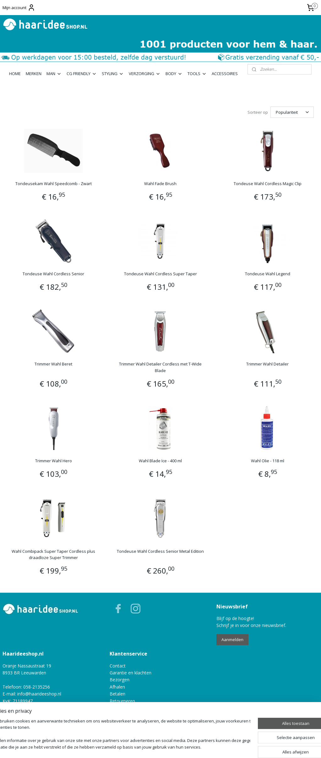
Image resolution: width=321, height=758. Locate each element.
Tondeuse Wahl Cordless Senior (53, 274)
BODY (174, 73)
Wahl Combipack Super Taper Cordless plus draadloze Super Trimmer (53, 554)
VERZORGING (144, 73)
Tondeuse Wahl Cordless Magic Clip (268, 183)
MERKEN (33, 73)
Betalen (117, 694)
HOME (15, 73)
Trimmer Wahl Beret (53, 364)
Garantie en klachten (130, 673)
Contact (118, 666)
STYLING (113, 73)
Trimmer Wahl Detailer (267, 364)
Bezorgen (119, 680)
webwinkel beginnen (174, 746)
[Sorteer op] (292, 112)
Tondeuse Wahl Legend (267, 274)
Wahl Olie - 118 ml (267, 461)
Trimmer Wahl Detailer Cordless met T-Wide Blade (160, 367)
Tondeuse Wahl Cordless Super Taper (160, 274)
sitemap (137, 746)
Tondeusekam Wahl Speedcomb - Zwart (53, 183)
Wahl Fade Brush (160, 183)
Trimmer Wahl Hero (53, 461)
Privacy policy (16, 722)
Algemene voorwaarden (27, 715)
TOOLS (197, 73)
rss (150, 746)
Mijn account (19, 7)
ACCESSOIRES (225, 73)
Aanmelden (232, 639)
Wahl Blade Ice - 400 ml (160, 461)
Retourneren (122, 701)
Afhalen (117, 687)
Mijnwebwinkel (229, 746)
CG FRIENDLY (82, 73)
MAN (54, 73)
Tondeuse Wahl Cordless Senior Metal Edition (160, 551)
